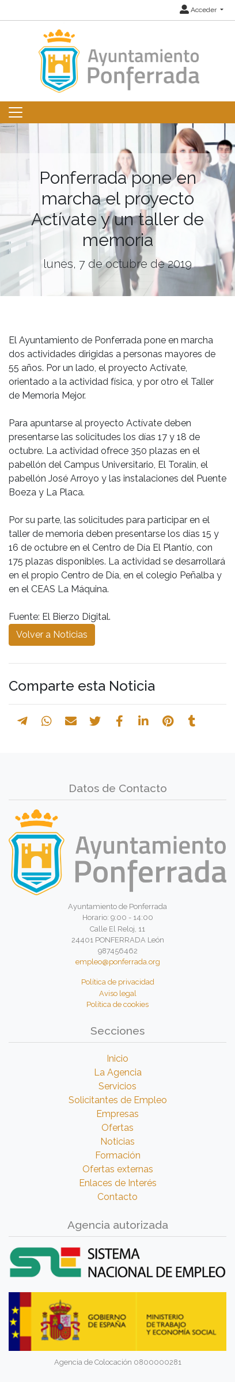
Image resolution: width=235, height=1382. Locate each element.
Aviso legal (118, 993)
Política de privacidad (117, 982)
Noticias (117, 1141)
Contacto (117, 1196)
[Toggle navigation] (15, 112)
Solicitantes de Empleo (118, 1100)
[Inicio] (117, 55)
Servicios (117, 1086)
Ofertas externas (117, 1169)
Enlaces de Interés (118, 1182)
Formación (118, 1155)
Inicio (117, 1058)
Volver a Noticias (52, 634)
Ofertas (117, 1127)
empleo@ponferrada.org (117, 961)
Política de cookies (117, 1004)
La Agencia (118, 1072)
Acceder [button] (199, 10)
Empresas (117, 1113)
